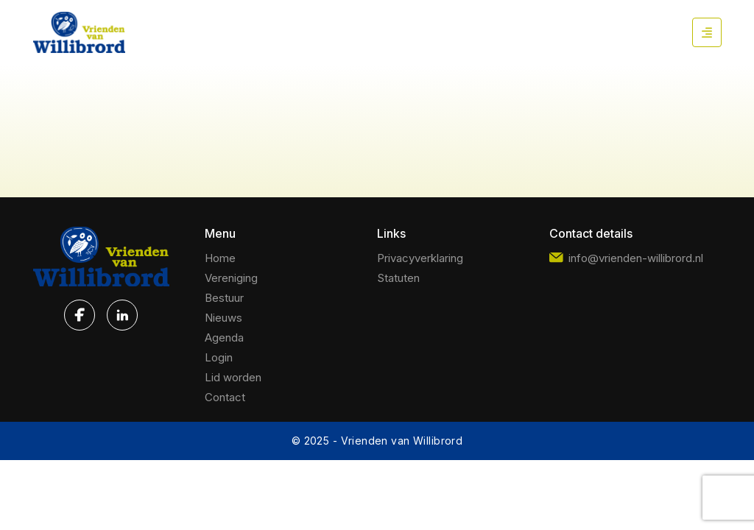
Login (219, 357)
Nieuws (223, 318)
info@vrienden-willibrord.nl (626, 258)
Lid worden (233, 377)
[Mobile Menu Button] (707, 32)
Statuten (398, 278)
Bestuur (224, 298)
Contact (225, 397)
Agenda (224, 337)
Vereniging (231, 278)
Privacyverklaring (420, 258)
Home (220, 258)
